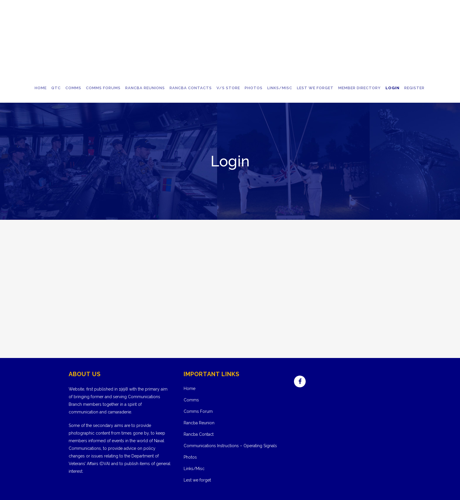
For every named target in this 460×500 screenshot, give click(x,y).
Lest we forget (197, 480)
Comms (191, 400)
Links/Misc (194, 468)
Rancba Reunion (199, 422)
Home (189, 388)
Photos (190, 457)
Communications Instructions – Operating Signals (230, 445)
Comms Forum (198, 411)
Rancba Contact (199, 434)
